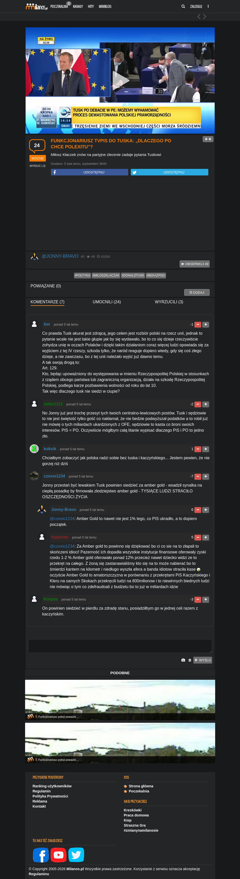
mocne (37, 158)
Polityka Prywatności (50, 796)
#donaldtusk (133, 275)
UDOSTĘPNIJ (77, 172)
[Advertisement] (120, 213)
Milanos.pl (75, 869)
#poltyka (82, 275)
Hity (91, 6)
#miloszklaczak (106, 275)
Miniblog (105, 6)
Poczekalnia (60, 5)
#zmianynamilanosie (141, 830)
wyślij (203, 660)
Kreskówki (133, 810)
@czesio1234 (62, 518)
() (37, 166)
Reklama (40, 801)
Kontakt (39, 806)
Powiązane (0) (46, 286)
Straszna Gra (135, 825)
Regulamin (42, 791)
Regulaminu (39, 874)
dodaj (197, 292)
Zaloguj (196, 6)
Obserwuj (194, 264)
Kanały (78, 6)
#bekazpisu (155, 275)
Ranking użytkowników (52, 786)
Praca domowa (136, 815)
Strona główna (138, 786)
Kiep (128, 820)
